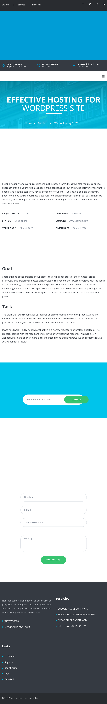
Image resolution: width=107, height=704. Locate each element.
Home (28, 123)
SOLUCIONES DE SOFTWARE (73, 608)
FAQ (6, 673)
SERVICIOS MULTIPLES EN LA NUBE (77, 614)
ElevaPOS (9, 679)
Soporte (5, 4)
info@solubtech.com (17, 627)
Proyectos (36, 4)
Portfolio (42, 123)
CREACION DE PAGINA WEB (72, 620)
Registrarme (10, 667)
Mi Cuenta (9, 656)
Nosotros (20, 4)
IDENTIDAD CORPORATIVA (72, 625)
